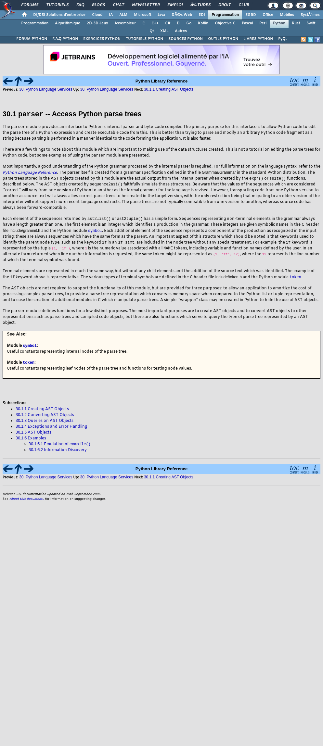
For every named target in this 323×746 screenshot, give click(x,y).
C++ (155, 23)
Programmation (225, 15)
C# (167, 23)
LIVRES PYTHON (258, 39)
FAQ (80, 5)
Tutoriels (57, 5)
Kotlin (203, 23)
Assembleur (125, 23)
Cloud (97, 15)
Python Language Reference (30, 173)
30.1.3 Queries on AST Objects (44, 423)
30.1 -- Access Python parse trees (72, 114)
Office (268, 15)
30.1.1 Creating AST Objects (168, 89)
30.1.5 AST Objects (33, 435)
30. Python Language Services (45, 89)
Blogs (98, 5)
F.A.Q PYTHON (65, 39)
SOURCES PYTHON (185, 39)
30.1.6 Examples (31, 441)
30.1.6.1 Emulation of (60, 447)
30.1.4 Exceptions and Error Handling (51, 429)
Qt (151, 31)
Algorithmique (67, 23)
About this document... (26, 502)
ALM (123, 15)
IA (111, 15)
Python (279, 23)
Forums (29, 5)
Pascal (247, 23)
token (295, 279)
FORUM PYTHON (31, 39)
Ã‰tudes (200, 5)
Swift (310, 23)
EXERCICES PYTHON (102, 39)
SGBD (250, 15)
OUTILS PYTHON (223, 39)
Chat (118, 5)
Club (244, 5)
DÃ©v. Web (182, 15)
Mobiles (287, 15)
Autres (181, 31)
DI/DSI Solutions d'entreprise (59, 15)
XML (164, 31)
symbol (95, 231)
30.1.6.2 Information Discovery (58, 453)
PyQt (282, 39)
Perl (262, 23)
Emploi (175, 5)
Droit (224, 5)
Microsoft (142, 15)
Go (188, 23)
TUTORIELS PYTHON (144, 39)
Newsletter (145, 5)
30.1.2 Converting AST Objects (45, 418)
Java (161, 15)
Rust (296, 23)
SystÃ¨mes (310, 15)
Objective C (225, 23)
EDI (202, 15)
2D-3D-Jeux (97, 23)
